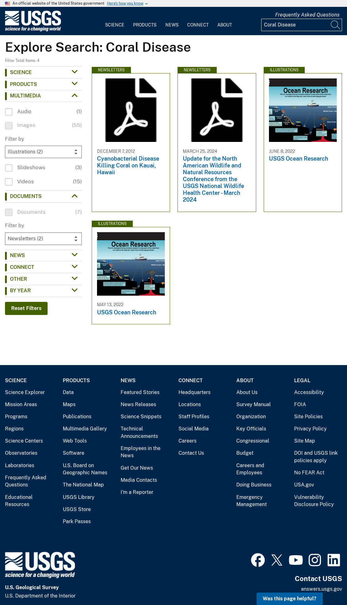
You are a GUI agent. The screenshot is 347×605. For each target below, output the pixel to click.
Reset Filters (26, 308)
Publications (77, 417)
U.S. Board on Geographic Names (85, 469)
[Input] (301, 25)
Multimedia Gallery (85, 429)
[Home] (33, 30)
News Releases (138, 404)
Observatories (21, 453)
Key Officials (251, 429)
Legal (302, 380)
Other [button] (18, 279)
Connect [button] (22, 267)
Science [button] (21, 72)
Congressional (252, 441)
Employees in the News (140, 452)
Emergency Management (251, 501)
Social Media (193, 429)
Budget (244, 453)
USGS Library (79, 497)
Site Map (304, 441)
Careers (187, 441)
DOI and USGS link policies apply (316, 456)
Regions (14, 429)
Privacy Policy (310, 429)
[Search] (336, 25)
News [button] (17, 255)
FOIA (300, 404)
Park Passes (77, 521)
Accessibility (309, 392)
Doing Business (253, 485)
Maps (69, 404)
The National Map (83, 485)
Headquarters (194, 392)
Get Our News (137, 468)
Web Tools (75, 441)
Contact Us (191, 453)
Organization (251, 417)
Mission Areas (21, 404)
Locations (189, 404)
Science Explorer (25, 392)
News (171, 24)
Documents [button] (26, 196)
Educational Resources (19, 501)
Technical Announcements (139, 432)
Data (68, 392)
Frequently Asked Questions (307, 15)
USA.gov (304, 485)
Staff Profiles (193, 417)
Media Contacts (139, 480)
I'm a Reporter (137, 492)
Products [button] (23, 84)
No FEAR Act (309, 473)
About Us (246, 392)
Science (114, 24)
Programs (16, 417)
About (224, 24)
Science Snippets (141, 417)
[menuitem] (115, 21)
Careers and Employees (250, 469)
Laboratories (19, 465)
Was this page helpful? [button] (290, 599)
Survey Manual (253, 404)
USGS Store (77, 509)
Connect (198, 24)
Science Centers (24, 441)
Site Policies (308, 417)
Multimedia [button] (25, 96)
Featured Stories (140, 392)
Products (144, 24)
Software (73, 453)
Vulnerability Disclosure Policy (314, 501)
